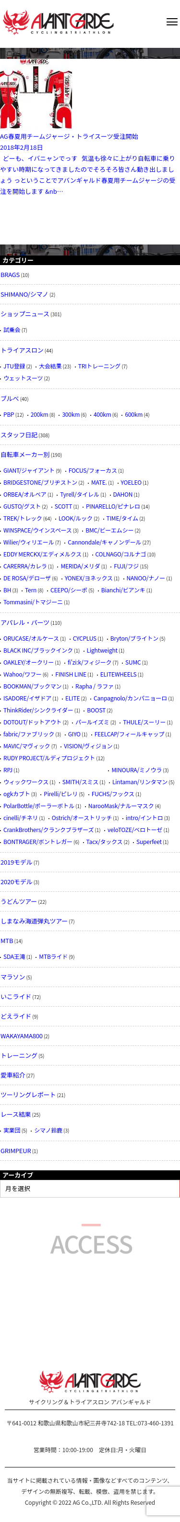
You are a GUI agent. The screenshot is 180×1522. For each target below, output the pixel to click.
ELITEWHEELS (118, 674)
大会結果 (50, 366)
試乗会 (11, 329)
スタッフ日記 (18, 434)
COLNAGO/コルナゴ (121, 554)
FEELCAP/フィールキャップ (130, 734)
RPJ (7, 770)
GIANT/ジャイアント (29, 470)
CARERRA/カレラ (25, 566)
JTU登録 (14, 366)
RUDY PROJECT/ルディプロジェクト (49, 758)
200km (39, 414)
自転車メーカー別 (24, 454)
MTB (6, 940)
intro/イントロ (144, 817)
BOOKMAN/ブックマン (32, 686)
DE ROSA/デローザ (27, 578)
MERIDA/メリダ (80, 566)
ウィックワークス (25, 782)
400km (102, 414)
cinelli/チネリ (20, 817)
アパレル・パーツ (24, 622)
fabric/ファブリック (28, 734)
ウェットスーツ (23, 378)
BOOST (96, 710)
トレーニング (18, 1055)
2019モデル (16, 862)
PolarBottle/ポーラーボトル (38, 805)
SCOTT (63, 506)
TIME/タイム (122, 518)
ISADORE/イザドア (27, 698)
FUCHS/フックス (113, 793)
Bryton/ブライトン (134, 638)
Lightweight (102, 650)
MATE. (99, 482)
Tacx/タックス (104, 841)
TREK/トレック (22, 518)
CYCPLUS (84, 638)
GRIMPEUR (15, 1150)
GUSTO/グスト (22, 506)
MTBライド (53, 956)
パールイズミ (92, 722)
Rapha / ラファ (94, 686)
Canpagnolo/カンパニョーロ (130, 698)
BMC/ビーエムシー (109, 530)
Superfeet (149, 841)
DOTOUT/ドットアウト (32, 722)
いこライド (15, 996)
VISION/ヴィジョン (88, 746)
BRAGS (10, 274)
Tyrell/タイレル (79, 494)
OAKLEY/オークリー (28, 662)
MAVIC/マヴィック (26, 746)
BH (7, 590)
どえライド (15, 1016)
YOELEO (131, 482)
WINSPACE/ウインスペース (37, 530)
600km (134, 414)
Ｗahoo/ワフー (22, 674)
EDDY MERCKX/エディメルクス (42, 554)
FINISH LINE (70, 674)
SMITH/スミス (80, 782)
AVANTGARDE (58, 22)
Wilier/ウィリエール (28, 542)
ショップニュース (24, 313)
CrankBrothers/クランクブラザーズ (48, 829)
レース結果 (15, 1114)
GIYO (74, 734)
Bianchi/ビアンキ (123, 590)
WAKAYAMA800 (21, 1035)
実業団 (11, 1130)
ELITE (72, 698)
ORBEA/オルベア (24, 494)
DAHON (123, 494)
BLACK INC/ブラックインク (38, 650)
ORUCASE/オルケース (31, 638)
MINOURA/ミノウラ (136, 770)
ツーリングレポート (28, 1094)
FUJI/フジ (126, 566)
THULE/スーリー (144, 722)
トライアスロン (22, 350)
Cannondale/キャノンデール (104, 542)
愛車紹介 (12, 1074)
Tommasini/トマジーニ (33, 602)
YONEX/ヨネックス (89, 578)
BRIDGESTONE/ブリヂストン (40, 482)
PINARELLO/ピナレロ (113, 506)
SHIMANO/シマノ (24, 294)
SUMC (133, 662)
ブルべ (9, 398)
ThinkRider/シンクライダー (38, 710)
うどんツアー (18, 901)
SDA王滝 (14, 956)
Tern (30, 590)
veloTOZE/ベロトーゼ (135, 829)
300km (71, 414)
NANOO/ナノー (146, 578)
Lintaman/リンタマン (140, 782)
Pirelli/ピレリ (61, 793)
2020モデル (16, 881)
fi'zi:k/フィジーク (89, 662)
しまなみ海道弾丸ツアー (34, 920)
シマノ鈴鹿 (48, 1130)
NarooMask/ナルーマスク (121, 805)
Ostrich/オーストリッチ (82, 817)
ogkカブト (16, 793)
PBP (8, 414)
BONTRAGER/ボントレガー (37, 841)
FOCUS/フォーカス (93, 470)
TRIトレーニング (99, 366)
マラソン (12, 976)
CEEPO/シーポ (68, 590)
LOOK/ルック (76, 518)
